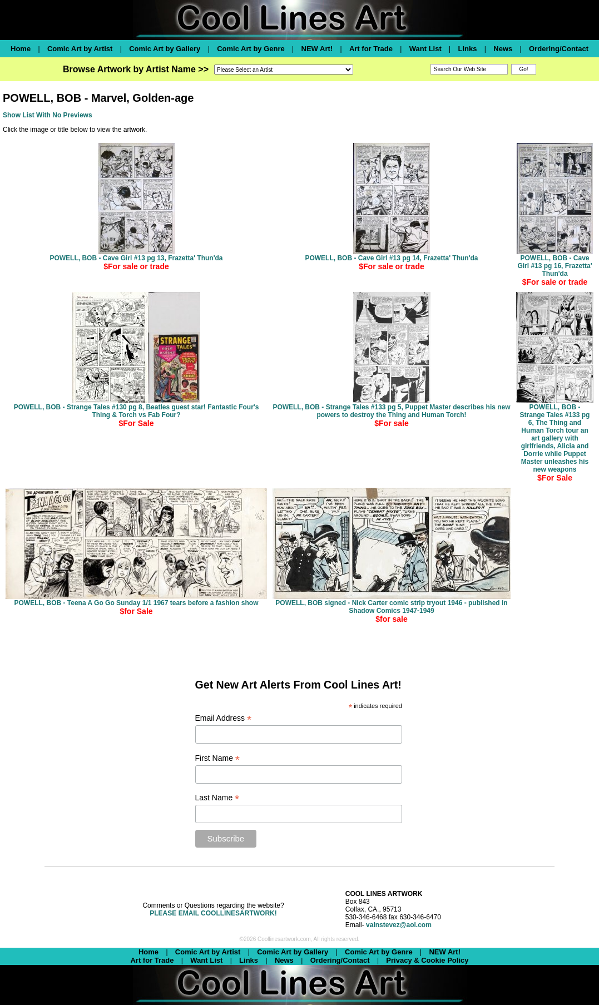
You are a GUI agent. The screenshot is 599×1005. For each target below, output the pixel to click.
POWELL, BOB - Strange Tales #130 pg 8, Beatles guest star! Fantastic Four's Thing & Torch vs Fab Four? (136, 411)
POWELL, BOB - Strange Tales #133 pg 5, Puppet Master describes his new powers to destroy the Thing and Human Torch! (391, 411)
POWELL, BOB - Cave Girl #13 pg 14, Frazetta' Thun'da (391, 258)
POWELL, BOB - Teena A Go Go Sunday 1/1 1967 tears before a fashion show (136, 603)
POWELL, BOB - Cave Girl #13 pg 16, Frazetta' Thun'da (554, 266)
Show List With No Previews (47, 115)
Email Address (223, 718)
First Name (217, 758)
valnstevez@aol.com (399, 925)
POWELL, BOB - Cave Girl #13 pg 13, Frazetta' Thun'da (135, 258)
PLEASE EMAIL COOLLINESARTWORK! (213, 913)
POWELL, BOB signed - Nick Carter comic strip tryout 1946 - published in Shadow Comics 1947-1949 (391, 607)
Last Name (217, 798)
